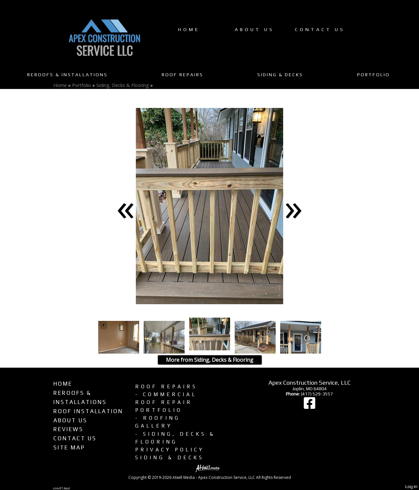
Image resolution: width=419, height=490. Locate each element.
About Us (254, 29)
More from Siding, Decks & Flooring (209, 359)
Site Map (69, 447)
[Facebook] (309, 406)
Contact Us (320, 29)
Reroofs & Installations (67, 74)
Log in (411, 486)
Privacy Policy (169, 449)
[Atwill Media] (209, 468)
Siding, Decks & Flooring (122, 85)
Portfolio (373, 74)
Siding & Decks (280, 74)
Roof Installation (88, 411)
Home (189, 29)
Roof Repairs (182, 74)
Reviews (68, 429)
